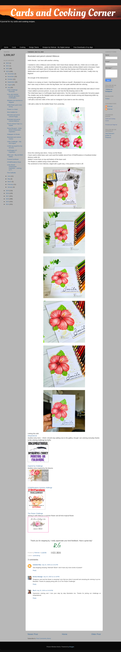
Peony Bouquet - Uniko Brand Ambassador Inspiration (14, 129)
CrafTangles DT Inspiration (12, 151)
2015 (7, 201)
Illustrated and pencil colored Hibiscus (13, 120)
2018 (7, 193)
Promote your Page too (111, 124)
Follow (107, 98)
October (10, 79)
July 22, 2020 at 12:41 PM (50, 565)
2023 (7, 63)
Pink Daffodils (11, 172)
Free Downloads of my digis (83, 47)
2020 (7, 71)
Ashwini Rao (37, 565)
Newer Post (33, 634)
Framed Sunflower (13, 159)
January (10, 187)
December (11, 74)
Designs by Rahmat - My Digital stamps (56, 47)
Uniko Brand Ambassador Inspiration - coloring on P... (14, 167)
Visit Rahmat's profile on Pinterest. (109, 135)
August (10, 85)
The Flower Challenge (35, 513)
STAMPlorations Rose (14, 162)
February (11, 184)
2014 (7, 204)
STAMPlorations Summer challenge (40, 487)
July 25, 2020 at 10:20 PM (45, 590)
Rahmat (109, 106)
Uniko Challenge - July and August (14, 142)
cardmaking (36, 555)
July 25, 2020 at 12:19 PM (51, 576)
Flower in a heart (12, 109)
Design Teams (34, 47)
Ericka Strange (38, 576)
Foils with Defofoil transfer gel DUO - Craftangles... (13, 96)
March (10, 181)
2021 (7, 68)
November (11, 76)
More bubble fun (12, 112)
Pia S (34, 590)
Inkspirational (32, 436)
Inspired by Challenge (35, 466)
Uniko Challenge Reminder (12, 90)
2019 (7, 190)
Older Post (96, 634)
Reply (34, 570)
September (11, 82)
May (9, 179)
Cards (14, 47)
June (9, 176)
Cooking (22, 47)
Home (6, 47)
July (9, 87)
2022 (7, 66)
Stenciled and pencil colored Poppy (13, 115)
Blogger (71, 647)
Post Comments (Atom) (43, 638)
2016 (7, 199)
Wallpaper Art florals (13, 134)
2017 (7, 196)
